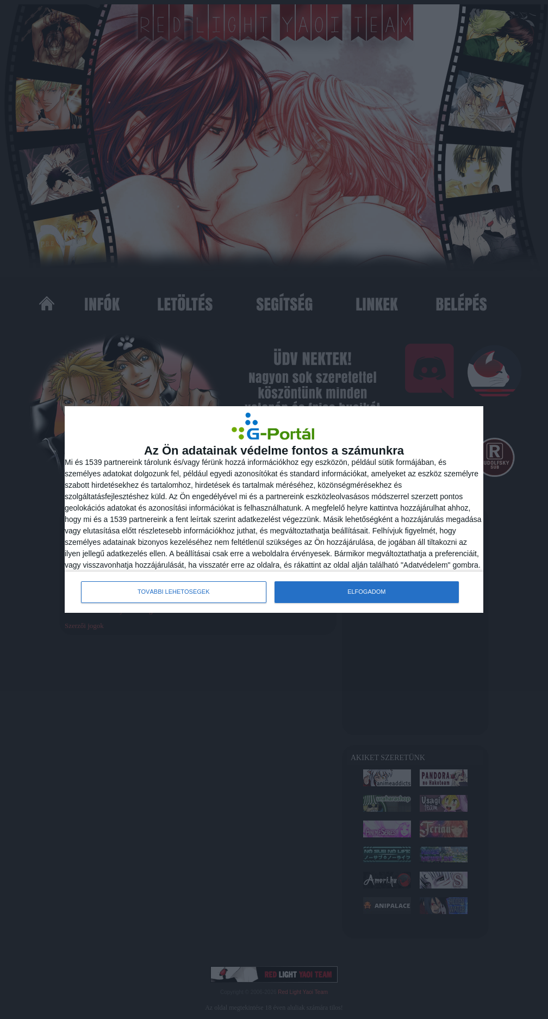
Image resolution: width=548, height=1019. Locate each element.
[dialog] (274, 509)
